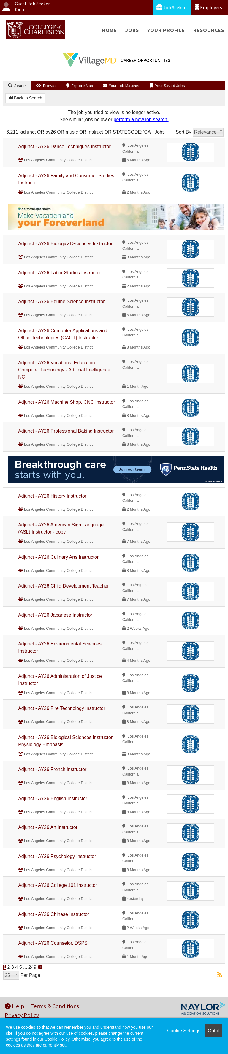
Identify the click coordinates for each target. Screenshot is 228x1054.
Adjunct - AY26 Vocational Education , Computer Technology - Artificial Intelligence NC (64, 369)
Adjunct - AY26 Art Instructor (47, 827)
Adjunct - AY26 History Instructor (52, 495)
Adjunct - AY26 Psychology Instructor (57, 856)
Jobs (132, 30)
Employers (208, 7)
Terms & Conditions (54, 1006)
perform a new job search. (141, 119)
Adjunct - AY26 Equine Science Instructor (61, 301)
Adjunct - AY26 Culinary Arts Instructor (58, 557)
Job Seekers (172, 7)
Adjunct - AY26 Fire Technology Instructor (61, 708)
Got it (213, 1030)
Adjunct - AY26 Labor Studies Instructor (59, 272)
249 (32, 967)
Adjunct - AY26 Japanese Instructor (55, 615)
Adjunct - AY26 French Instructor (52, 769)
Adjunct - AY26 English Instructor (52, 798)
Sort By (183, 131)
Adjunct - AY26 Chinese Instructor (53, 914)
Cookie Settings (183, 1030)
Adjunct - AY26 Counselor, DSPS (53, 943)
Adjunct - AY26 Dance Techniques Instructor (64, 146)
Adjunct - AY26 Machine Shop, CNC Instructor (66, 402)
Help (14, 1006)
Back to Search (25, 98)
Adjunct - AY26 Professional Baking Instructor (66, 430)
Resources (208, 30)
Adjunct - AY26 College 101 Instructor (57, 885)
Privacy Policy (22, 1015)
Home (109, 30)
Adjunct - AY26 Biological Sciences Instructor (65, 243)
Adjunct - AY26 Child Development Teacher (63, 585)
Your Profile (166, 30)
